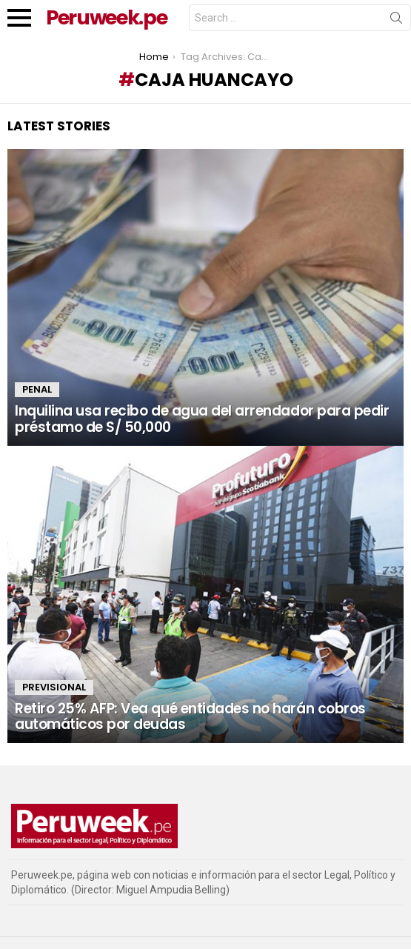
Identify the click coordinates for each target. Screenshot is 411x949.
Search (396, 20)
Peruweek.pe (106, 17)
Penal (37, 389)
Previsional (54, 687)
